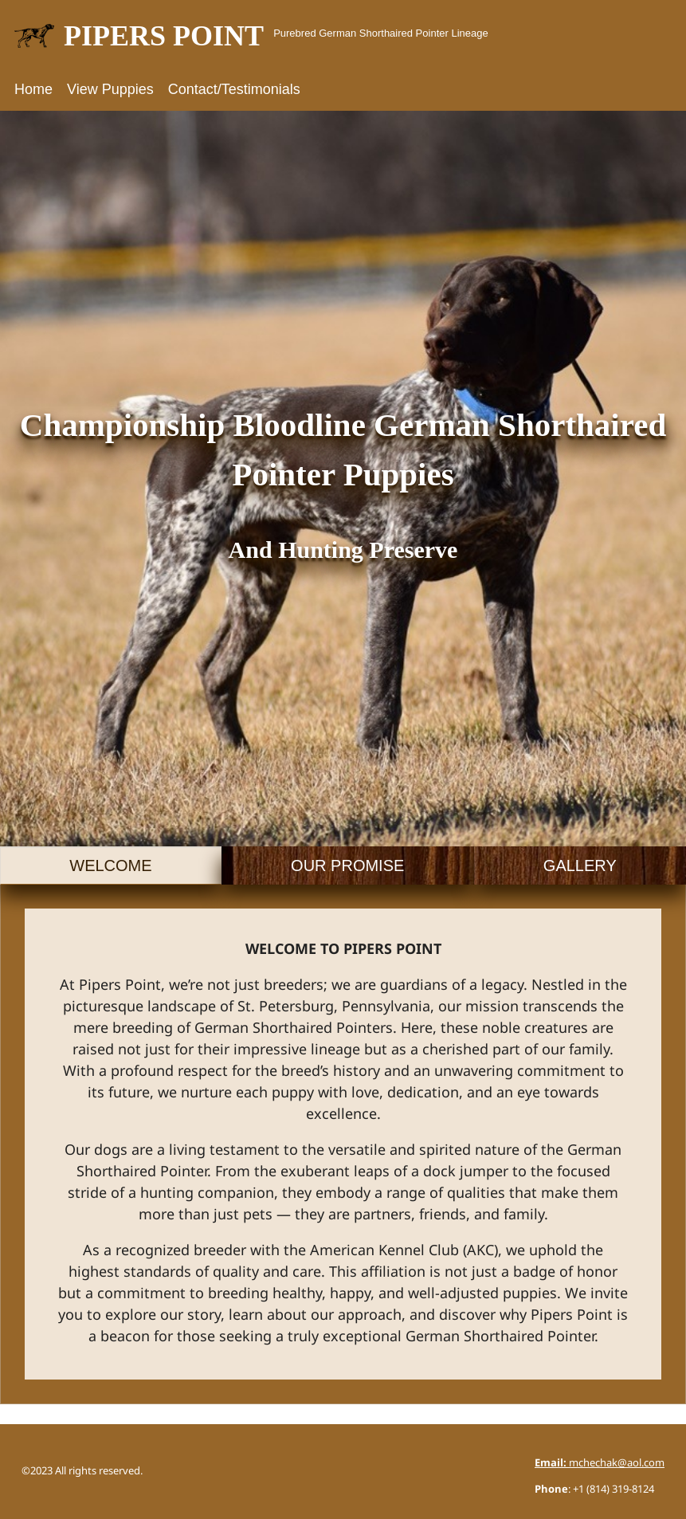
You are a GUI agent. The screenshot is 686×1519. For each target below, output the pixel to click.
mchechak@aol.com (599, 1463)
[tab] (110, 865)
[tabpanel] (343, 1144)
